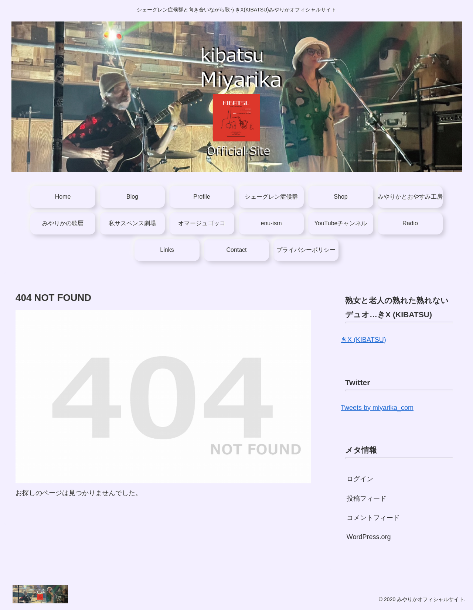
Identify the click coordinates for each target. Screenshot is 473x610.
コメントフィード (373, 517)
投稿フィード (367, 498)
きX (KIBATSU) (363, 339)
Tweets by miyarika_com (377, 407)
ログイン (360, 479)
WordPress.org (369, 537)
